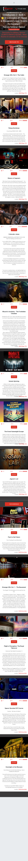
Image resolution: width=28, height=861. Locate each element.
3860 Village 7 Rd (14, 42)
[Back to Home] (7, 9)
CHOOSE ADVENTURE (14, 29)
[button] (14, 3)
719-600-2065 (21, 9)
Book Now (14, 70)
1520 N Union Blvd (14, 504)
